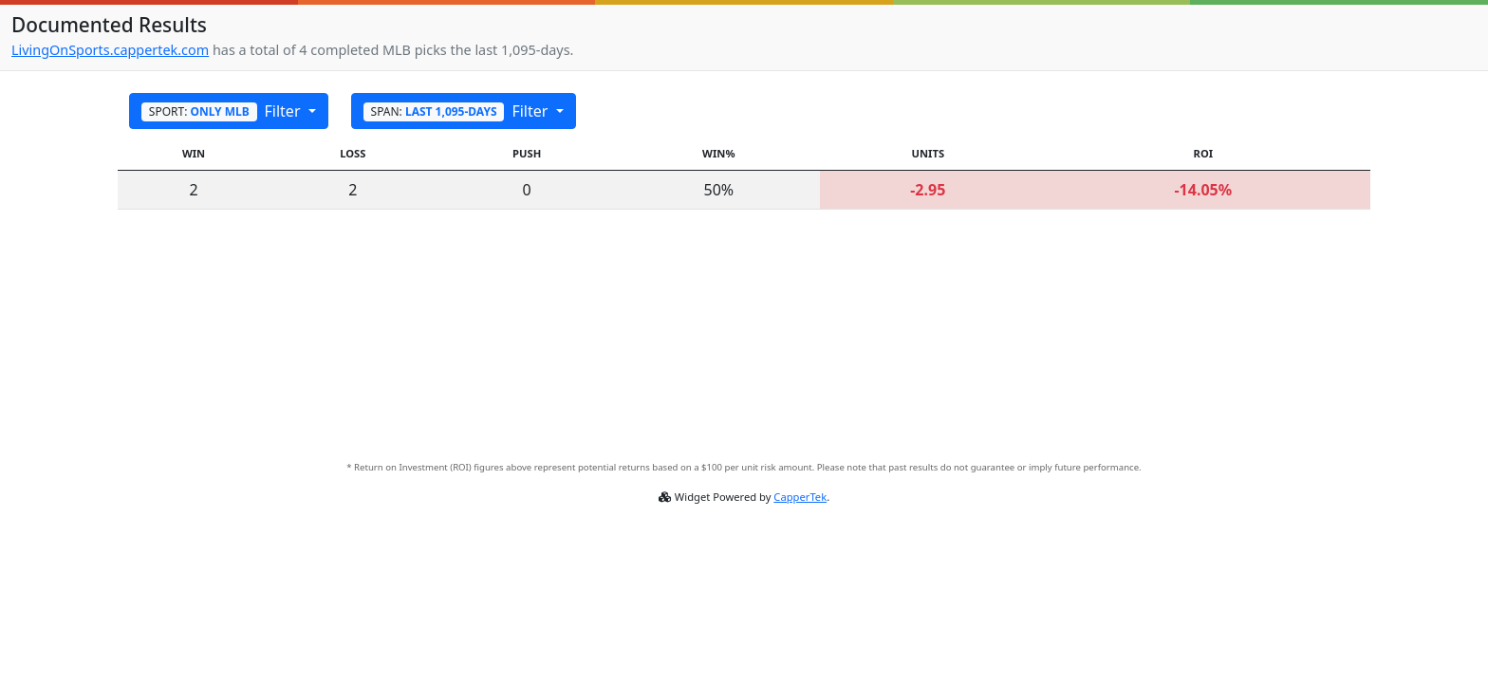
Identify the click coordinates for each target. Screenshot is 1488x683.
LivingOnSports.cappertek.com (110, 50)
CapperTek (800, 496)
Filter (223, 111)
